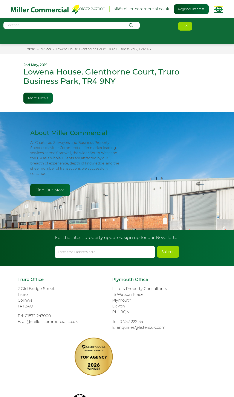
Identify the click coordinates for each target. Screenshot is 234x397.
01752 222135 (131, 321)
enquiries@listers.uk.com (141, 327)
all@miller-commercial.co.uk (141, 9)
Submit (168, 252)
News (45, 49)
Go (185, 26)
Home (29, 49)
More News (38, 98)
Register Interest (191, 9)
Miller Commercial (45, 9)
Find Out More (50, 190)
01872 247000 (38, 315)
